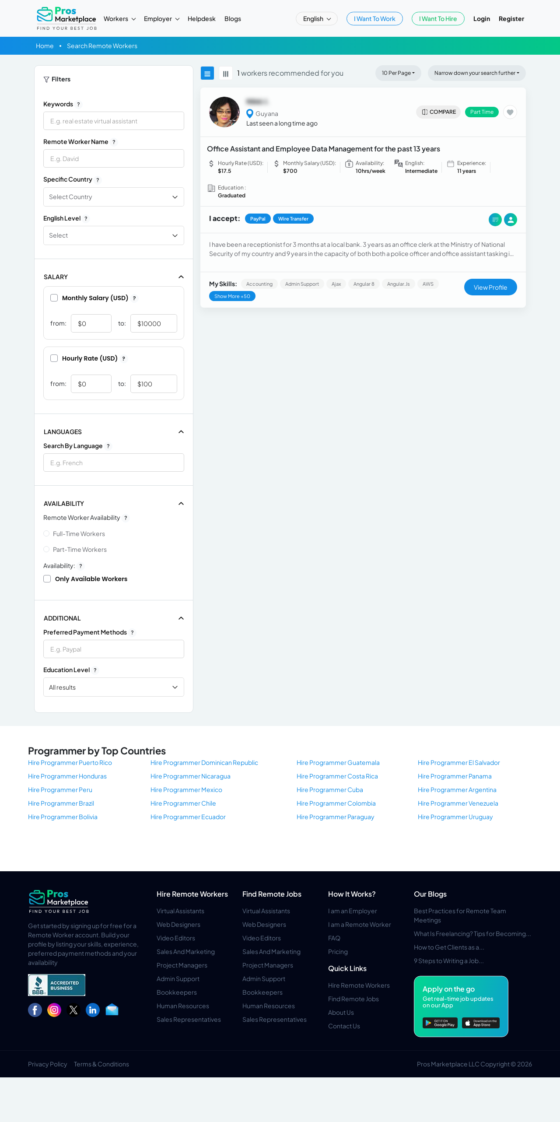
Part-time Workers (80, 549)
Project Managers (182, 965)
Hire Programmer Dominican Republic (204, 762)
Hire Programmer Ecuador (188, 816)
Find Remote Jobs (271, 893)
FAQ (334, 938)
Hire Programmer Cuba (330, 789)
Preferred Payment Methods (89, 632)
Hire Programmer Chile (183, 803)
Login (481, 18)
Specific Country (72, 179)
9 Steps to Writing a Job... (449, 960)
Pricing (338, 951)
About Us (341, 1012)
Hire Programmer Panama (455, 776)
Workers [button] (116, 18)
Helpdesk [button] (202, 18)
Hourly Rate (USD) (89, 358)
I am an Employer (352, 911)
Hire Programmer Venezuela (458, 803)
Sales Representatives (189, 1019)
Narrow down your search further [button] (474, 73)
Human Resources (183, 1006)
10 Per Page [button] (396, 73)
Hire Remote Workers (192, 893)
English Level (66, 218)
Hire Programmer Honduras (67, 776)
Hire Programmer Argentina (457, 789)
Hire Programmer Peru (60, 789)
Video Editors (176, 938)
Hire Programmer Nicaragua (190, 776)
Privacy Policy (47, 1064)
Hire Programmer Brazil (61, 803)
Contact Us (344, 1026)
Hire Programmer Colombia (336, 803)
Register (511, 18)
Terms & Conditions (101, 1064)
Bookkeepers (177, 992)
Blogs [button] (232, 18)
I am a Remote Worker (359, 924)
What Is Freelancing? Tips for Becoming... (472, 933)
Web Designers (178, 924)
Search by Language (77, 446)
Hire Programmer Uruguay (455, 816)
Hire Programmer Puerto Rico (70, 762)
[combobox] (113, 462)
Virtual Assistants (180, 911)
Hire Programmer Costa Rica (337, 776)
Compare (438, 112)
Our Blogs (430, 893)
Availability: (64, 566)
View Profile (491, 287)
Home (45, 45)
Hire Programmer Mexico (186, 789)
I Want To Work (375, 18)
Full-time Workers (79, 533)
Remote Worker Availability (86, 517)
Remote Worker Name (80, 142)
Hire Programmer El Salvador (459, 762)
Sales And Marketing (186, 951)
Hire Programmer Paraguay (335, 816)
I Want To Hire (438, 18)
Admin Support (178, 978)
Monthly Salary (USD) (94, 298)
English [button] (313, 18)
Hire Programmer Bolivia (63, 816)
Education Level (71, 670)
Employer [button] (158, 18)
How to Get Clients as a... (449, 947)
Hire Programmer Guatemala (338, 762)
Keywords (63, 104)
